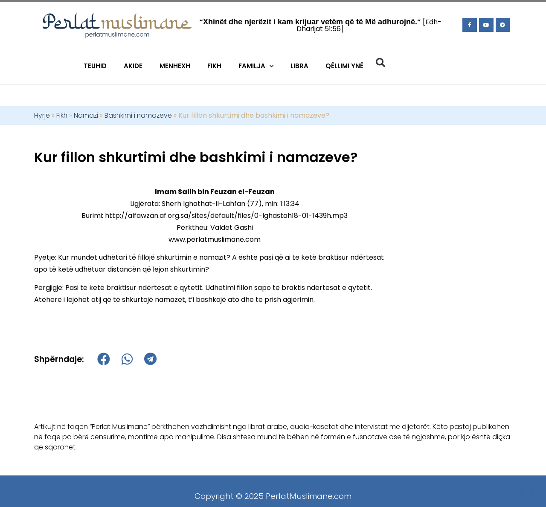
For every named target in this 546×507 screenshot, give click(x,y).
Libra (299, 65)
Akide (133, 65)
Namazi (86, 115)
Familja (255, 66)
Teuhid (95, 65)
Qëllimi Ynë (344, 65)
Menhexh (175, 65)
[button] (380, 62)
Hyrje (42, 115)
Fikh (214, 65)
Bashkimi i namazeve (138, 115)
